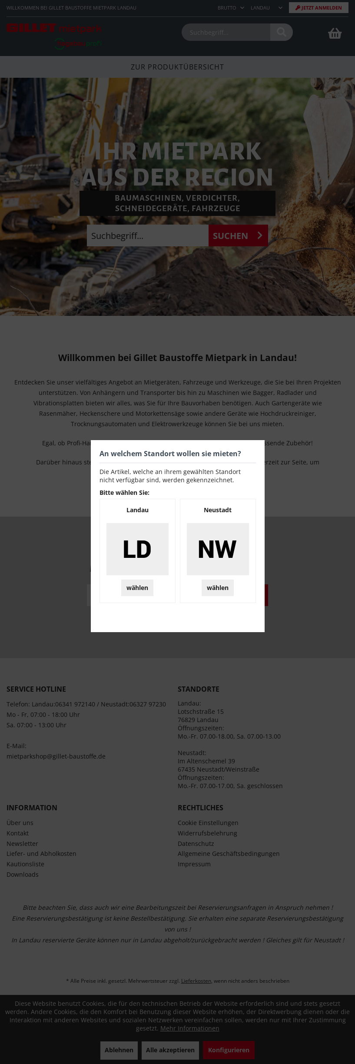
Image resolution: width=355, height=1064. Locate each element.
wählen (137, 587)
